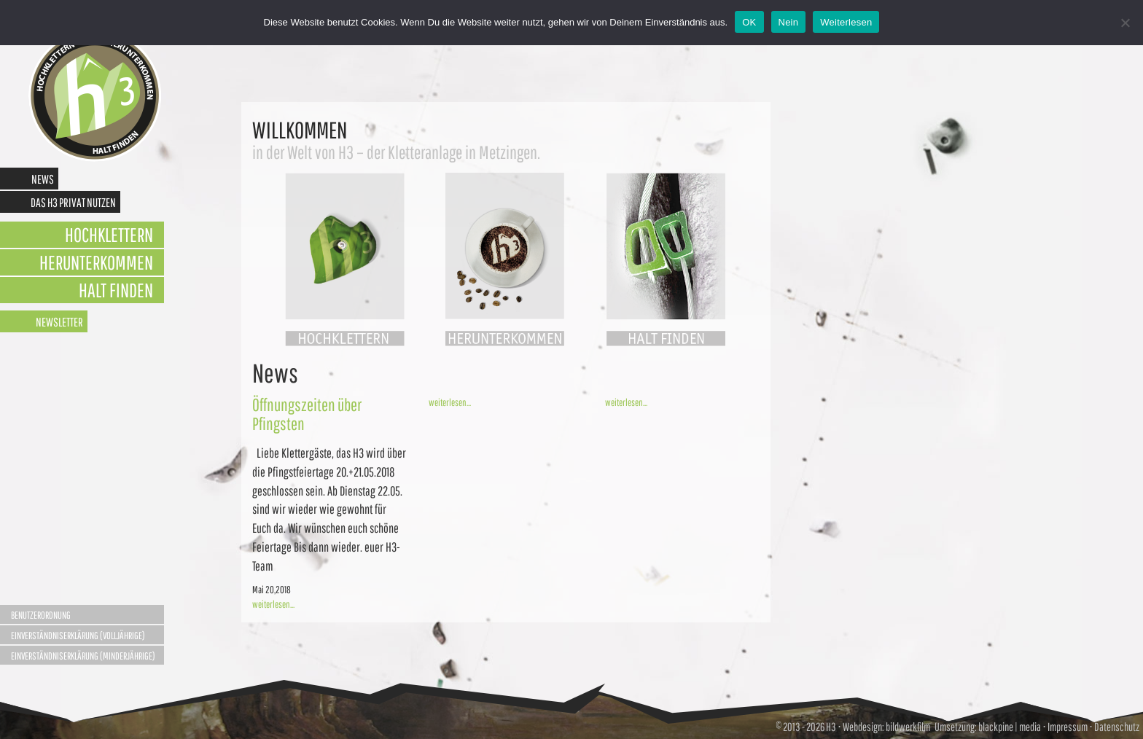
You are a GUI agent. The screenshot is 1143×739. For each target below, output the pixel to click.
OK (749, 22)
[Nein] (1124, 22)
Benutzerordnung (41, 615)
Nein (789, 22)
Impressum (1068, 726)
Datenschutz (1116, 726)
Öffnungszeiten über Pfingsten (307, 414)
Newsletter (59, 322)
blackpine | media (1009, 726)
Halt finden (116, 289)
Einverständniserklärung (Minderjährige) (83, 656)
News (42, 179)
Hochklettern (109, 234)
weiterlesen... (273, 604)
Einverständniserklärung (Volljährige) (78, 635)
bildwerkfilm (908, 726)
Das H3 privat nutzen (73, 202)
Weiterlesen (846, 22)
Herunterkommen (96, 262)
